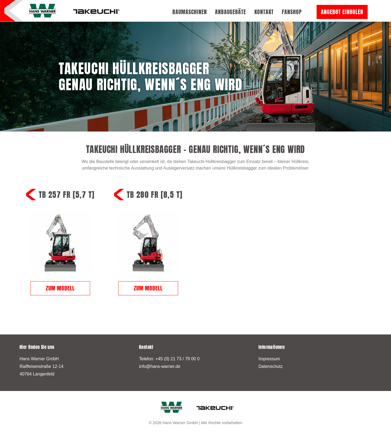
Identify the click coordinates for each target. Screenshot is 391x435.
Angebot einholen (342, 12)
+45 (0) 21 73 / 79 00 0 (177, 358)
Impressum (269, 358)
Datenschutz (270, 366)
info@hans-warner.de (159, 366)
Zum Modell (60, 288)
